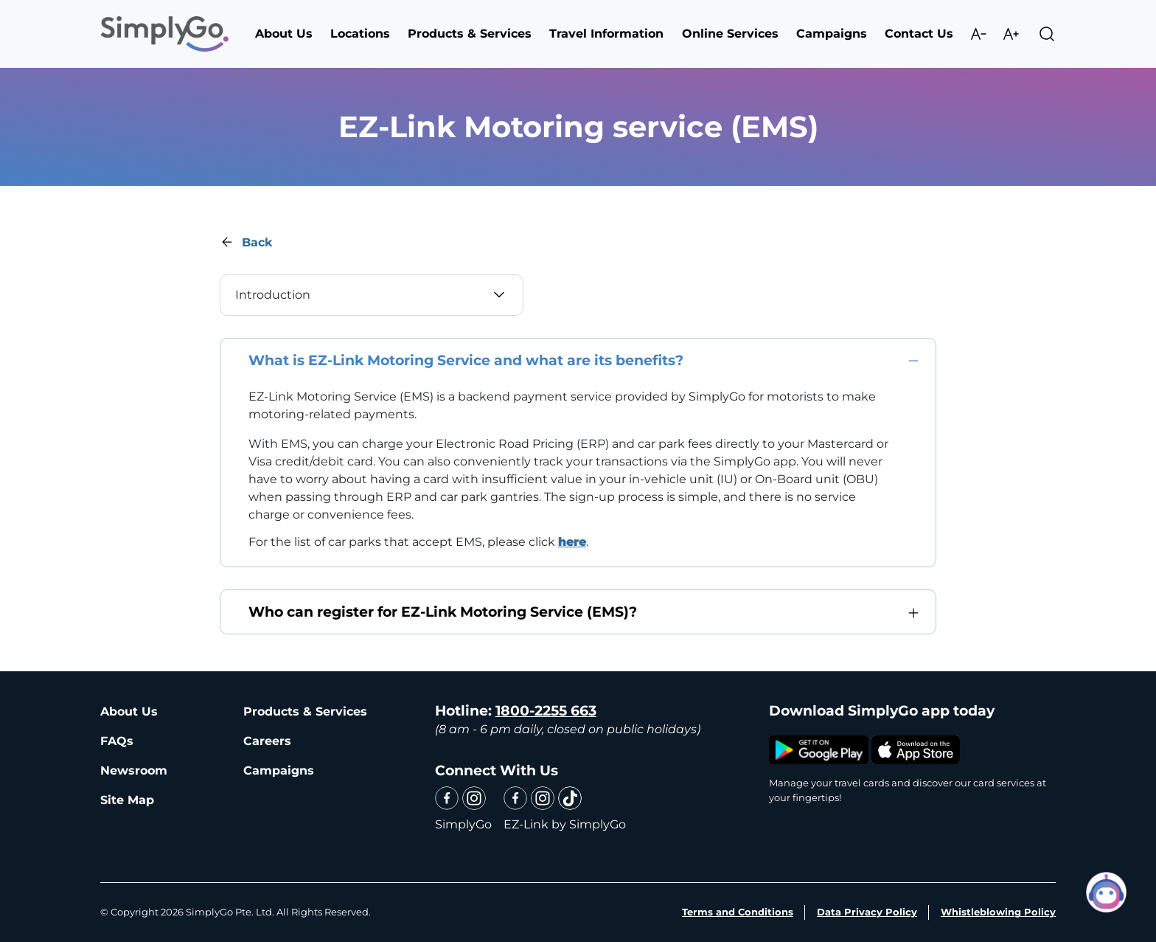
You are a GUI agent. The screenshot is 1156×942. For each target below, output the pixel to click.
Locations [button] (360, 34)
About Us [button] (284, 34)
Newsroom (133, 770)
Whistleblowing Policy (998, 912)
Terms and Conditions (737, 912)
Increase (1011, 34)
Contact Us (919, 34)
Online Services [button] (730, 34)
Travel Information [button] (606, 34)
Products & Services (305, 711)
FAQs (116, 741)
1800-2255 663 (545, 710)
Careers (267, 741)
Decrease (978, 34)
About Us (129, 711)
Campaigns (831, 34)
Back (257, 242)
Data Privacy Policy (867, 912)
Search (1047, 34)
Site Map (127, 800)
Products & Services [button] (470, 34)
